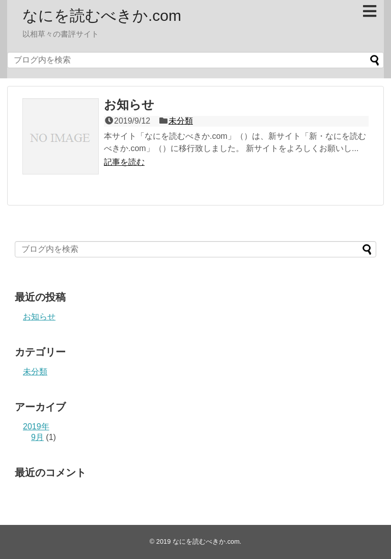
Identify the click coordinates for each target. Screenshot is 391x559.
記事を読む (124, 162)
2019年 (36, 426)
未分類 (181, 120)
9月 (37, 437)
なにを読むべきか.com (101, 15)
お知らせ (129, 104)
